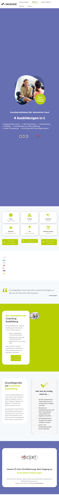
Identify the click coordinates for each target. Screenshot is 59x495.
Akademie (34, 2)
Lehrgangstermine (29, 241)
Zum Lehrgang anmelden (49, 242)
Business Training (23, 2)
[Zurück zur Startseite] (9, 4)
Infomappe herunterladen (9, 242)
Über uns (21, 6)
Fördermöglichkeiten (37, 483)
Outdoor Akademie (46, 2)
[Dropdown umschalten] (29, 2)
